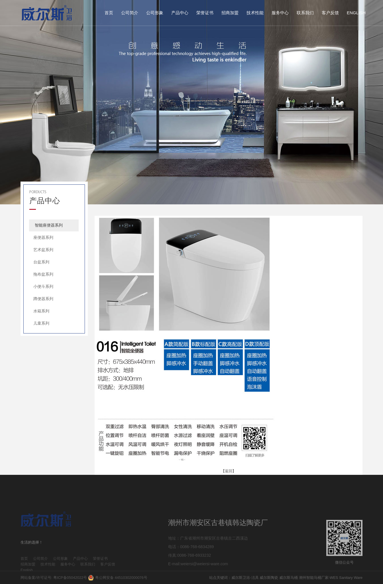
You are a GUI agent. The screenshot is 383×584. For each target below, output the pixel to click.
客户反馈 (330, 12)
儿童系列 (41, 323)
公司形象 (154, 12)
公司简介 (129, 12)
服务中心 (280, 12)
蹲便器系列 (43, 298)
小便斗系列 (43, 286)
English (356, 12)
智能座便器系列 (49, 225)
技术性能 (255, 12)
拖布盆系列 (43, 274)
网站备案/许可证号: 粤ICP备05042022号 (54, 577)
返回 (228, 471)
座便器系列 (43, 237)
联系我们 (305, 12)
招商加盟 (230, 12)
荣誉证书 (204, 12)
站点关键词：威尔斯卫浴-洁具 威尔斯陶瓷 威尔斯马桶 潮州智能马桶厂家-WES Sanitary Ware (285, 577)
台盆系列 (41, 262)
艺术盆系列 (43, 249)
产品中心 (179, 12)
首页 (109, 12)
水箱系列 (41, 311)
